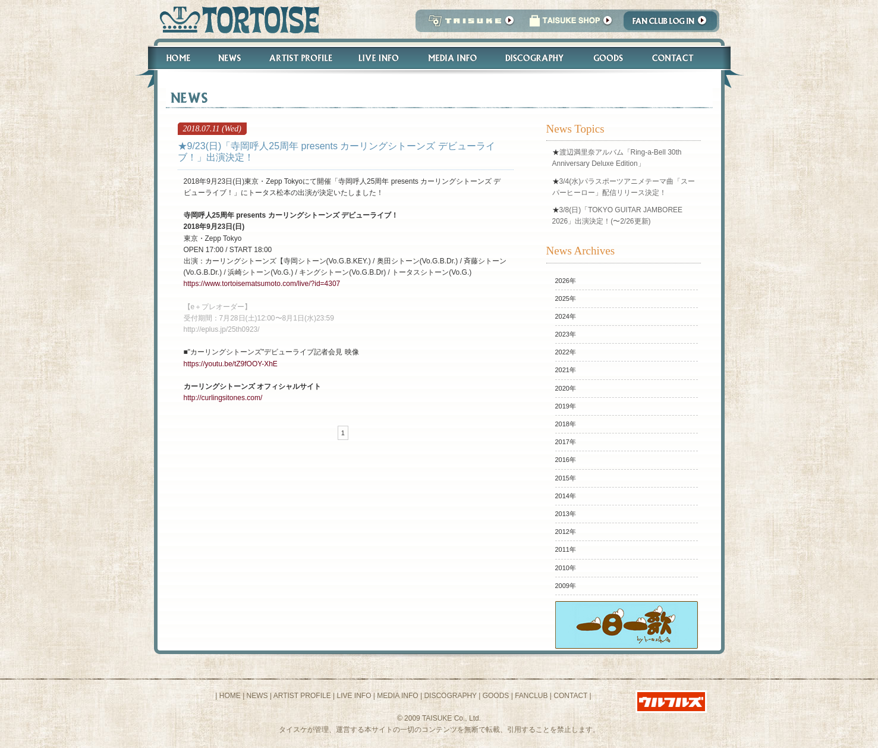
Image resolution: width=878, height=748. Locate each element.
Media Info (452, 58)
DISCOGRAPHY (450, 696)
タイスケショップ (570, 24)
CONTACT (570, 696)
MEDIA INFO (397, 696)
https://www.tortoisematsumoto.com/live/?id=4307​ (262, 283)
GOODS (496, 696)
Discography (535, 58)
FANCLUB (531, 696)
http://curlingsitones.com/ (223, 398)
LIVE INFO (353, 696)
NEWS (257, 696)
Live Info (379, 58)
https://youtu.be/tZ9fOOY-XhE (231, 364)
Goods (609, 58)
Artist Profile (299, 58)
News (229, 58)
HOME (230, 696)
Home (173, 58)
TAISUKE (468, 24)
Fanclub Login (673, 24)
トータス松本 (235, 19)
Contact (679, 58)
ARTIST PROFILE (302, 696)
